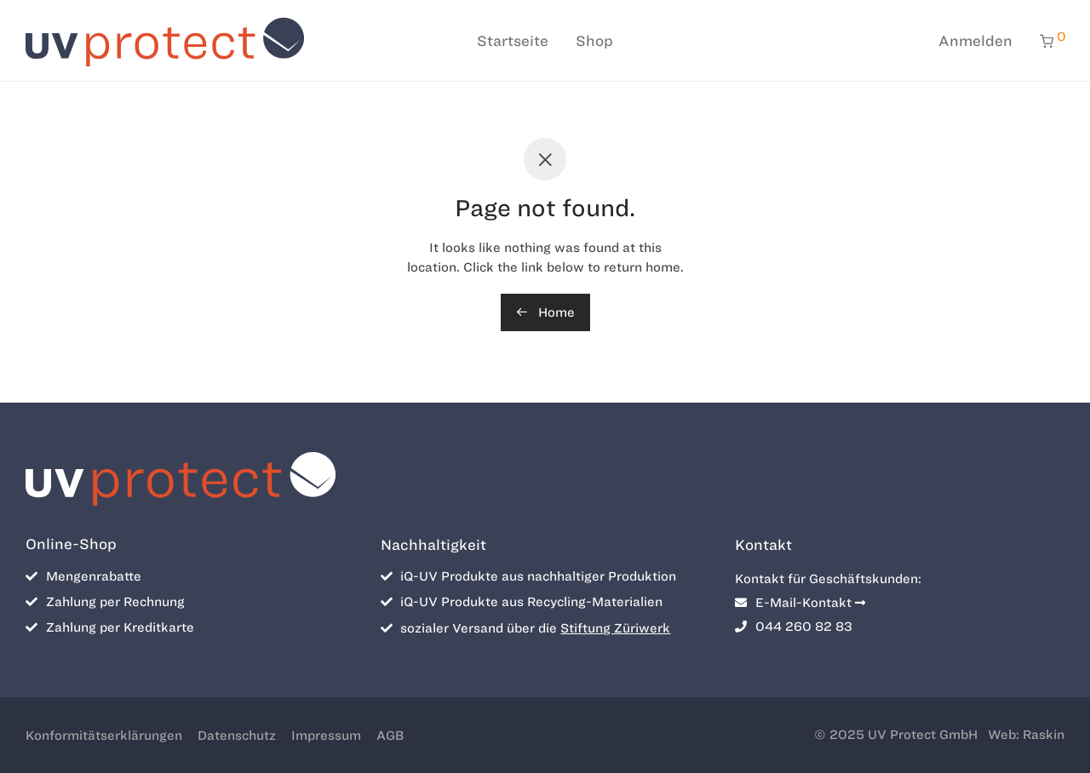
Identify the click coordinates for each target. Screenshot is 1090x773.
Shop (594, 41)
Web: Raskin (1026, 735)
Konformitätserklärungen (104, 735)
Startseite (512, 41)
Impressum (326, 735)
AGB (390, 735)
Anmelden (975, 41)
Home (545, 312)
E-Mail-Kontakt (800, 603)
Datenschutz (237, 735)
